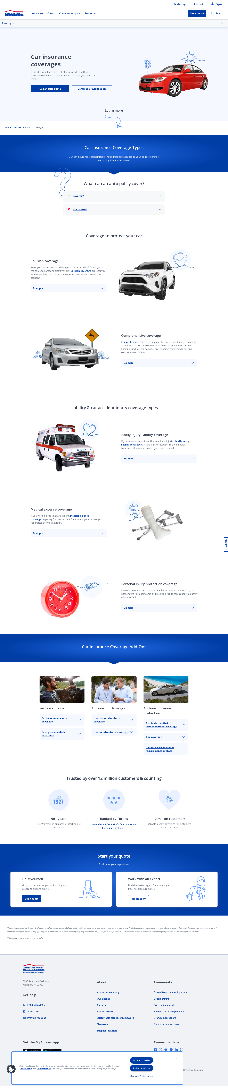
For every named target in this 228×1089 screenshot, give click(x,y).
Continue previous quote (92, 88)
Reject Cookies (141, 1068)
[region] (97, 1068)
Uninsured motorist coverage (113, 732)
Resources (91, 13)
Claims (51, 13)
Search (217, 13)
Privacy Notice (44, 1068)
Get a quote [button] (197, 13)
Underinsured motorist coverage (113, 720)
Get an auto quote (50, 88)
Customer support (69, 13)
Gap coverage (165, 737)
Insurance (37, 13)
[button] (11, 1069)
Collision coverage (81, 270)
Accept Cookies (141, 1060)
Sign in (217, 4)
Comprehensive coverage (135, 342)
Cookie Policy (26, 1068)
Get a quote (32, 898)
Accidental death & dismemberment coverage (165, 724)
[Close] (176, 1059)
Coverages (112, 23)
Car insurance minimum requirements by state (165, 749)
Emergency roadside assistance (61, 733)
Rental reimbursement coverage (61, 720)
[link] (34, 1005)
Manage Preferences (141, 1076)
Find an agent (181, 4)
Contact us (200, 4)
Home (8, 127)
